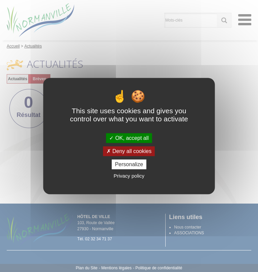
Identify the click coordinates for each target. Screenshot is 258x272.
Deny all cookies (129, 151)
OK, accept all (128, 138)
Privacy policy (129, 176)
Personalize (129, 164)
